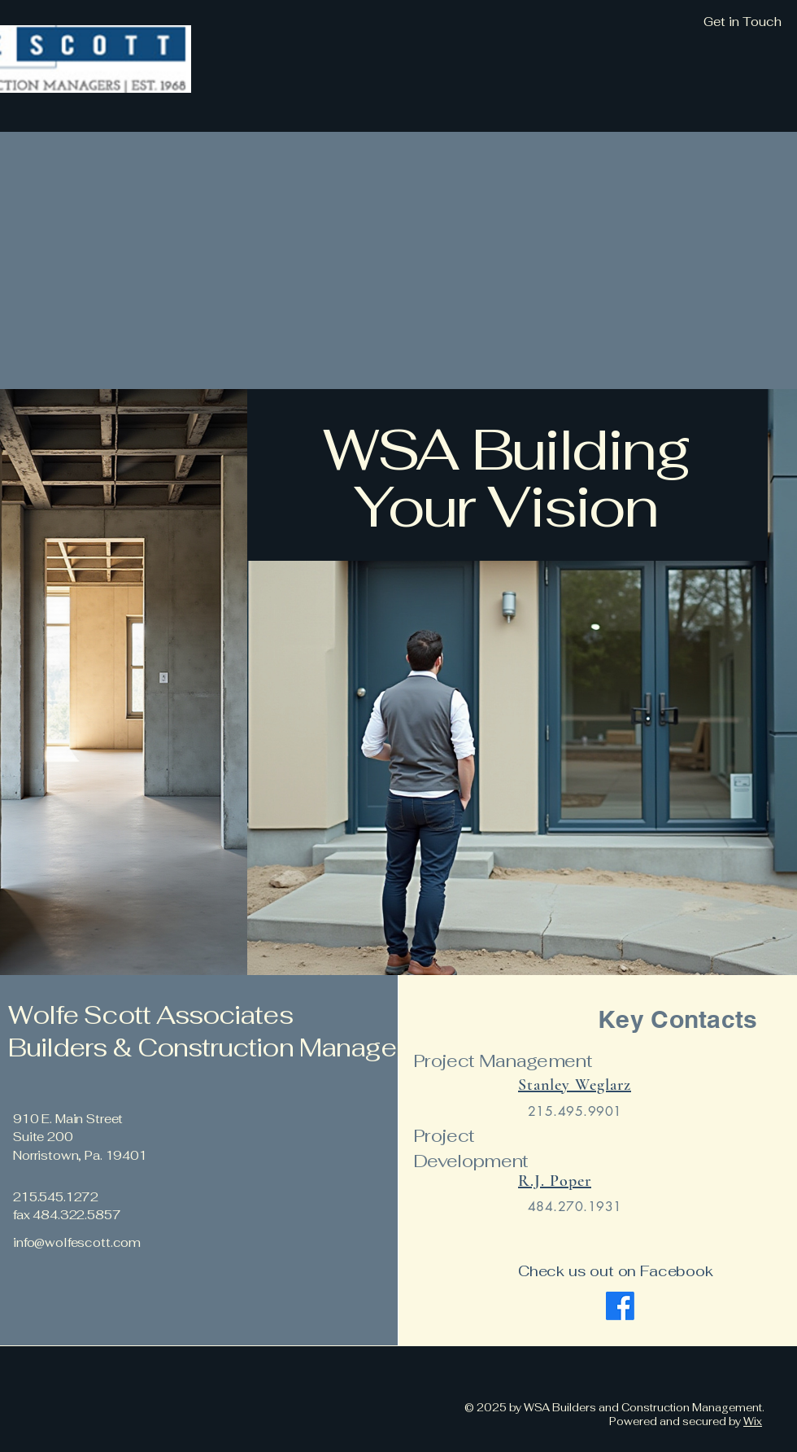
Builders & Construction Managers (216, 1047)
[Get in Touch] (655, 22)
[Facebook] (620, 1306)
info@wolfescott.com (77, 1242)
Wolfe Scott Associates (151, 1015)
